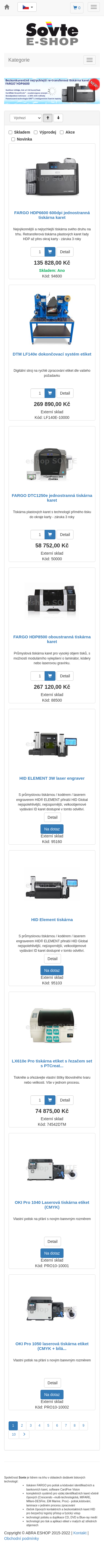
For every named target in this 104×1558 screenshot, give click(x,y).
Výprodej (47, 132)
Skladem (22, 132)
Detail (65, 252)
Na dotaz (52, 829)
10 (14, 1434)
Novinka (24, 139)
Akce (70, 132)
